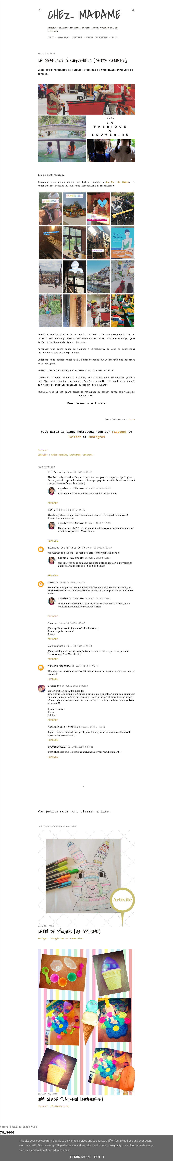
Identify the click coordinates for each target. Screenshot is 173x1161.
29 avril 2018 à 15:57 (97, 558)
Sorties (77, 37)
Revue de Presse (97, 37)
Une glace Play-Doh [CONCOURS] (70, 1099)
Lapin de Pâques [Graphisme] (69, 931)
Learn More (80, 1157)
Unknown (53, 582)
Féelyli (53, 510)
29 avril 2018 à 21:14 (79, 646)
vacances (88, 455)
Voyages (63, 37)
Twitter (74, 437)
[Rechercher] (133, 9)
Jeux (51, 37)
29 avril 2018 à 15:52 (97, 489)
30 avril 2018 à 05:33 (75, 686)
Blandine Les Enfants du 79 (66, 547)
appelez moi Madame (71, 488)
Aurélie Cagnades (59, 666)
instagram (74, 455)
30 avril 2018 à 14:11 (80, 747)
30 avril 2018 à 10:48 (92, 727)
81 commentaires (60, 1106)
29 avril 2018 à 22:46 (84, 666)
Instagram (96, 437)
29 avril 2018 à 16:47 (72, 623)
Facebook (119, 432)
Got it (99, 1157)
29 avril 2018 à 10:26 (79, 472)
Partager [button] (43, 450)
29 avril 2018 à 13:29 (99, 548)
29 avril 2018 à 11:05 (72, 510)
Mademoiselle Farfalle (63, 727)
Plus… (115, 37)
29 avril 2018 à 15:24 (72, 583)
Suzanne (53, 623)
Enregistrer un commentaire (66, 938)
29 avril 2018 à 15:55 (97, 523)
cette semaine (59, 455)
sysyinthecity (57, 747)
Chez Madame (84, 15)
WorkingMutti (56, 646)
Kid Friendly (56, 472)
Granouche (54, 686)
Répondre (53, 503)
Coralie (132, 419)
